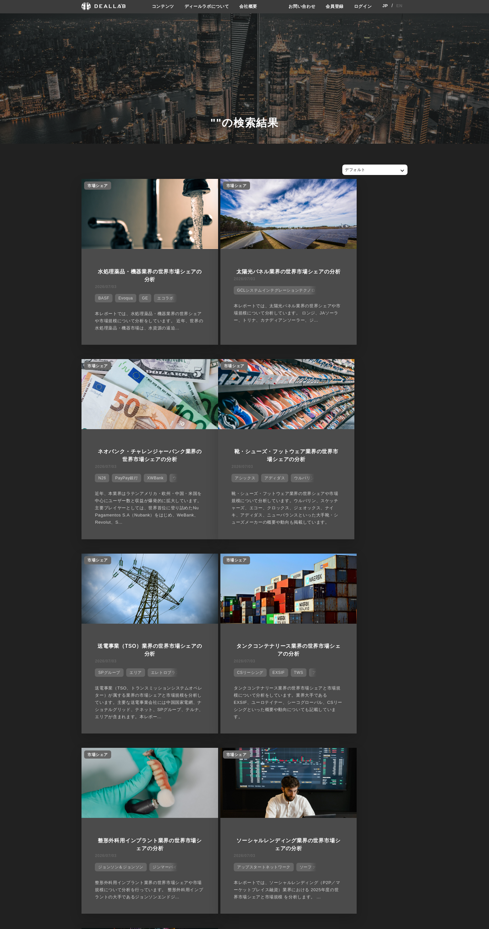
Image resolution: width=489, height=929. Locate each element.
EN (399, 6)
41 (409, 762)
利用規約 (307, 838)
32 (303, 762)
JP (385, 6)
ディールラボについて (205, 6)
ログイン (362, 6)
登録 (354, 815)
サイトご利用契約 (313, 815)
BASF (100, 294)
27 (244, 762)
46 (467, 762)
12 (68, 762)
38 (374, 762)
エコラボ (162, 294)
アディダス (135, 489)
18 (139, 762)
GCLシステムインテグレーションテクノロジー (248, 294)
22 (186, 762)
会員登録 (332, 6)
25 (221, 762)
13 (80, 762)
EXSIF (357, 489)
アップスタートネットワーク (232, 692)
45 (456, 762)
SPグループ (216, 489)
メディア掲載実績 (263, 838)
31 (291, 762)
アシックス (105, 489)
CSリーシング (329, 489)
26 (233, 762)
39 (385, 762)
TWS (376, 489)
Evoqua (122, 294)
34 (327, 762)
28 (256, 762)
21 (174, 762)
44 (444, 762)
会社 (250, 815)
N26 (319, 294)
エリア (242, 489)
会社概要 (248, 6)
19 (151, 762)
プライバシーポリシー (319, 826)
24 (209, 762)
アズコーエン (328, 692)
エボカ (355, 692)
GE (142, 294)
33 (315, 762)
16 (115, 762)
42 (420, 762)
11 (57, 762)
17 (127, 762)
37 (362, 762)
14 (92, 762)
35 (338, 762)
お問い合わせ (298, 6)
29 (268, 762)
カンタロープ (383, 692)
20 (162, 762)
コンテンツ (158, 6)
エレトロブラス (272, 489)
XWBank (372, 294)
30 (280, 762)
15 (104, 762)
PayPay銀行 (344, 294)
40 (397, 762)
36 (350, 762)
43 (432, 762)
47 (479, 762)
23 (197, 762)
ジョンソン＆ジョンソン (118, 692)
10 (45, 762)
